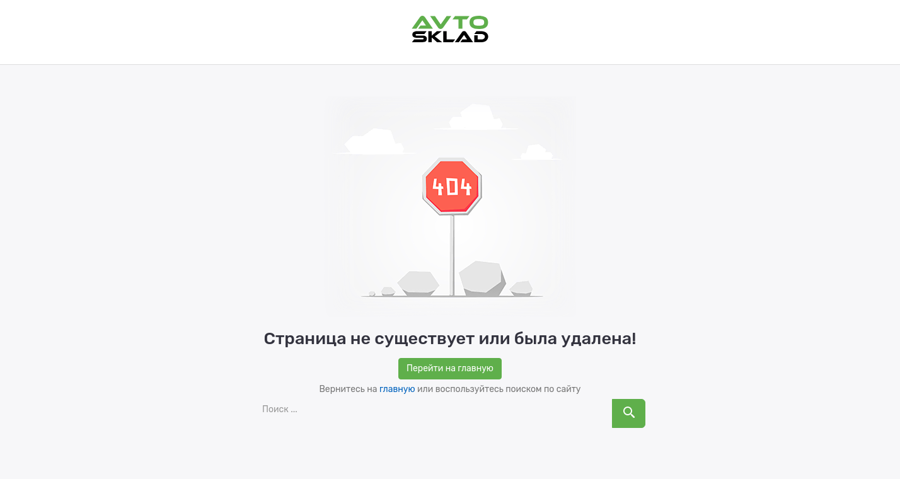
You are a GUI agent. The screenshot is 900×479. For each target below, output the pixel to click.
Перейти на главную (450, 368)
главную (397, 389)
